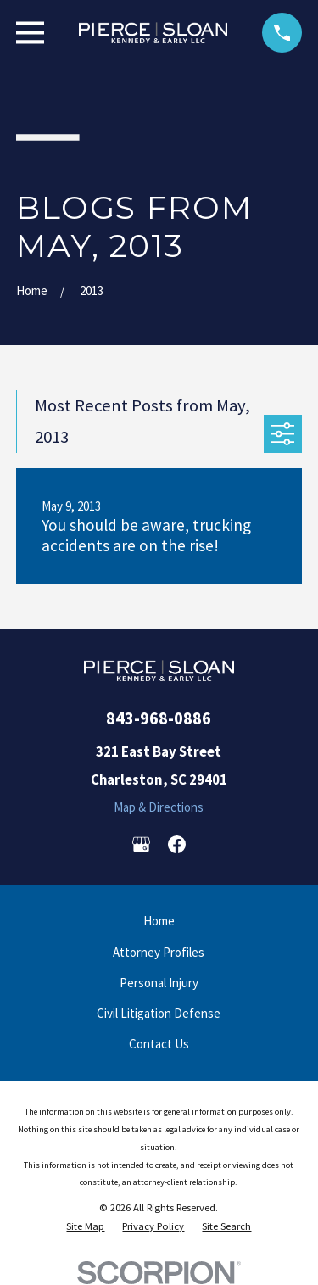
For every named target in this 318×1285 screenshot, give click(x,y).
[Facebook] (177, 844)
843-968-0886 (158, 718)
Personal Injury (159, 983)
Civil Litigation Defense (158, 1013)
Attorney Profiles (158, 952)
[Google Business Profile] (141, 844)
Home (159, 921)
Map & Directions (159, 807)
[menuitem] (85, 1226)
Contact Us (159, 1044)
